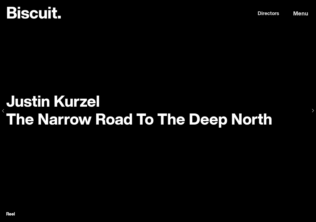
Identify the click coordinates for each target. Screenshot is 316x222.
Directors (268, 13)
